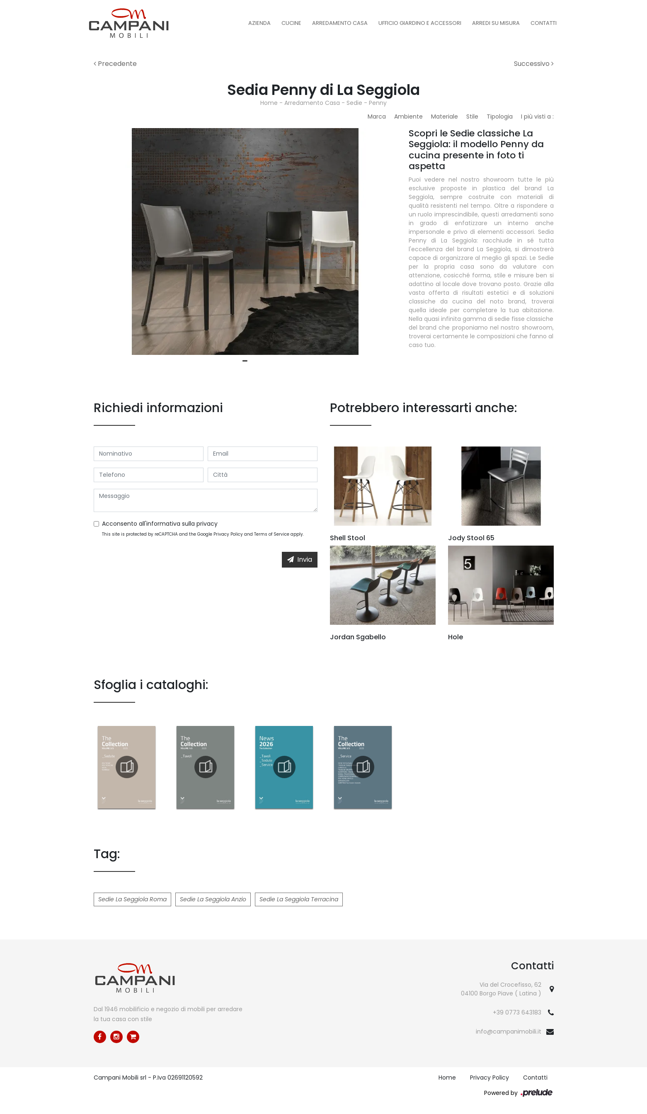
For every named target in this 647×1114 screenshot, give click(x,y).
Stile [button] (472, 116)
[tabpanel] (245, 241)
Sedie (354, 103)
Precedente (115, 63)
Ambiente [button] (408, 116)
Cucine (291, 23)
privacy (207, 523)
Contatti (544, 23)
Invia (299, 559)
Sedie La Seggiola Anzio (213, 899)
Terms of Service (271, 534)
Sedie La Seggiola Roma (132, 899)
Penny (378, 103)
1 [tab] (245, 361)
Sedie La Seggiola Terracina (298, 899)
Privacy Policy (228, 534)
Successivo (534, 63)
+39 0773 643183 (517, 1012)
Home (269, 103)
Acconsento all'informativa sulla (160, 523)
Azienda (259, 23)
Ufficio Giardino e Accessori (419, 23)
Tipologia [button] (500, 116)
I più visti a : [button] (537, 116)
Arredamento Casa (340, 23)
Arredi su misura (496, 23)
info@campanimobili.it (508, 1031)
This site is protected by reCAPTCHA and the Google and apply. (203, 534)
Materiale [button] (444, 116)
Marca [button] (377, 116)
